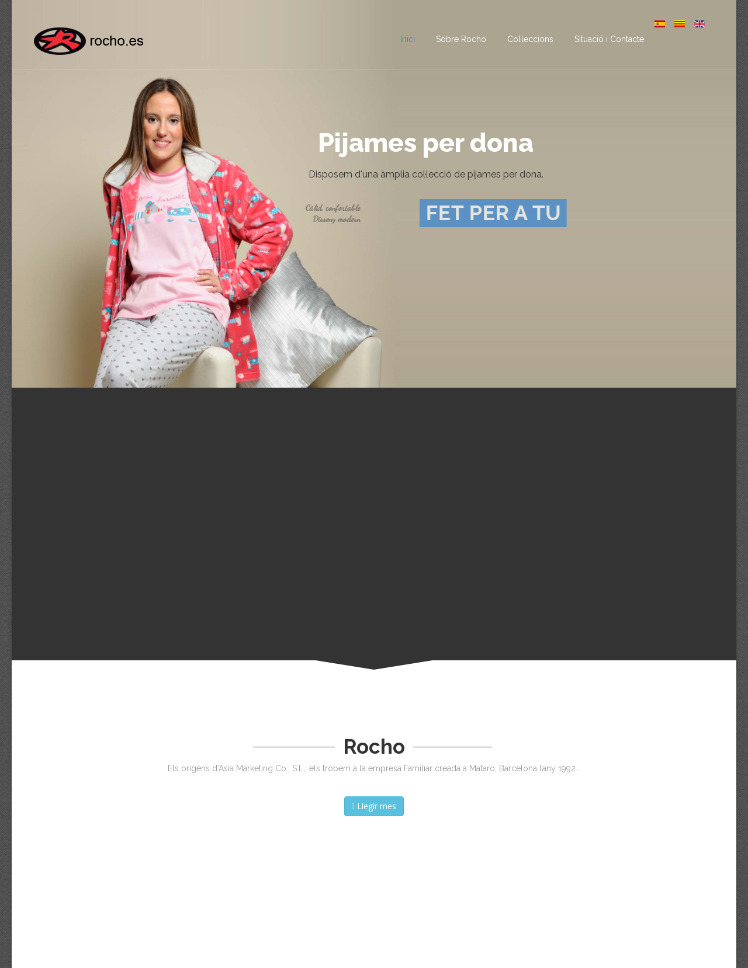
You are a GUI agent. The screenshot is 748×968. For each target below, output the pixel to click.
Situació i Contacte (609, 39)
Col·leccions (530, 39)
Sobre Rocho (461, 39)
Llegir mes (374, 806)
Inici (407, 39)
